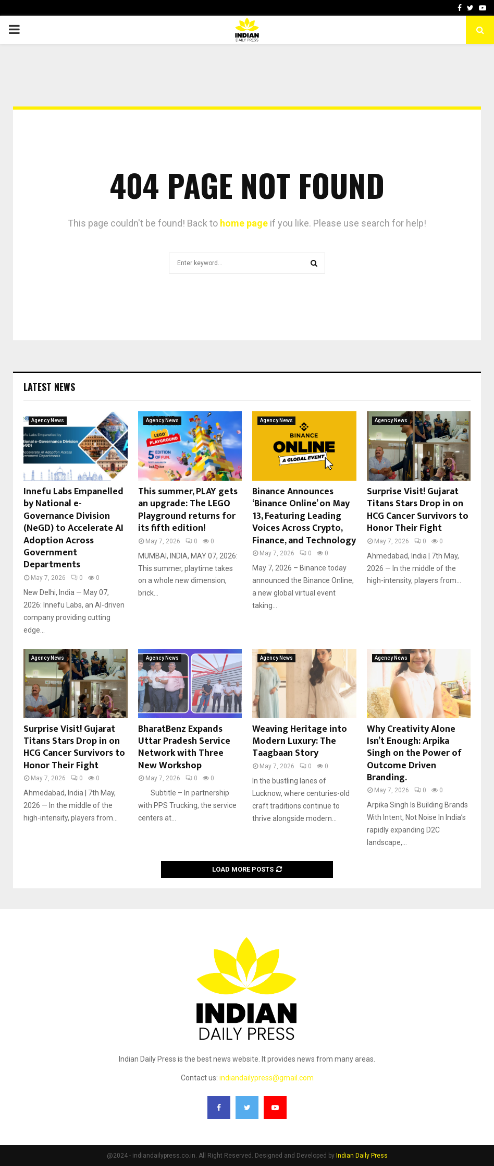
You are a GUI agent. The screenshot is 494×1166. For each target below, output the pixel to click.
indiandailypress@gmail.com (266, 1078)
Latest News (49, 387)
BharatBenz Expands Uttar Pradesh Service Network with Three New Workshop (184, 747)
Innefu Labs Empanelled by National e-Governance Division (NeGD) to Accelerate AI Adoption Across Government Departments (73, 528)
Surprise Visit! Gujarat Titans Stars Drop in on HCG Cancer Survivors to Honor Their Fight (417, 510)
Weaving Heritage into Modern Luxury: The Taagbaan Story (299, 741)
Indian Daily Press (362, 1155)
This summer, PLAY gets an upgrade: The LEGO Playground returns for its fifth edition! (188, 510)
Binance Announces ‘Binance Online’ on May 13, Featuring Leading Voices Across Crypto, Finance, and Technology (304, 516)
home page (244, 223)
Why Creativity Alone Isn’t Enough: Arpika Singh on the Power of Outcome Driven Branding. (414, 753)
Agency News (47, 420)
